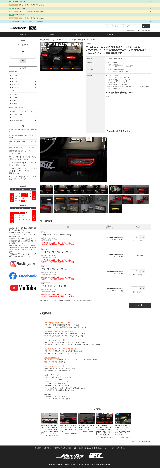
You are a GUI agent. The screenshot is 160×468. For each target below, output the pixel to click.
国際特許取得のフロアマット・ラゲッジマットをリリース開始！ (22, 152)
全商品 (42, 40)
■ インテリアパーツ (16, 117)
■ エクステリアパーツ (17, 114)
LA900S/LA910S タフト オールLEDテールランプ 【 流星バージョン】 (22, 164)
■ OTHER (13, 103)
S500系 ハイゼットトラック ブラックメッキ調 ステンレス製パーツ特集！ (22, 158)
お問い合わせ (80, 34)
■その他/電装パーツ (16, 120)
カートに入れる (139, 305)
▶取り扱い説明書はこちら (118, 131)
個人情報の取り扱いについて (83, 448)
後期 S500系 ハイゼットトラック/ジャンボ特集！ (23, 137)
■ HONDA (13, 81)
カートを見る (108, 34)
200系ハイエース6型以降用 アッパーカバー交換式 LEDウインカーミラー (23, 178)
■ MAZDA (13, 97)
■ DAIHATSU (14, 88)
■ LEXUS (13, 100)
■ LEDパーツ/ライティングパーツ (21, 111)
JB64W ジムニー (97, 40)
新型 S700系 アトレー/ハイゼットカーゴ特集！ (23, 131)
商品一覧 (23, 34)
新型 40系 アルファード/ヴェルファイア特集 (22, 142)
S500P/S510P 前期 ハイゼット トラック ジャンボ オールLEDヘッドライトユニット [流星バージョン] (23, 171)
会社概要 (38, 448)
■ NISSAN (13, 78)
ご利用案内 (51, 34)
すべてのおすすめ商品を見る (141, 441)
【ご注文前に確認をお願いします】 (116, 58)
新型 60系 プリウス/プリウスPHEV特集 (21, 147)
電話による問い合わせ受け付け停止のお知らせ (31, 5)
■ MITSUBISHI (15, 84)
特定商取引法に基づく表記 (62, 448)
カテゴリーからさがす (16, 108)
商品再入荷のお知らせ (20, 1)
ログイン (137, 34)
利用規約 (99, 448)
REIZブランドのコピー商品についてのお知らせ (30, 21)
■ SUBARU (14, 94)
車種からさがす (50, 40)
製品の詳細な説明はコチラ (121, 92)
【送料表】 (46, 221)
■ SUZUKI (59, 40)
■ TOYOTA (13, 75)
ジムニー (88, 40)
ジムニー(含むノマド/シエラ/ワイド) (74, 40)
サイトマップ (109, 448)
